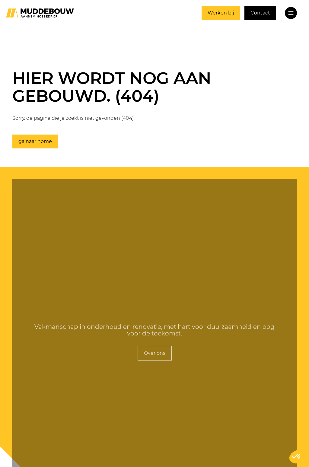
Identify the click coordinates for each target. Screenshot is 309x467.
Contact (260, 13)
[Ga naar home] (40, 12)
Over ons (154, 353)
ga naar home (35, 141)
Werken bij (221, 13)
